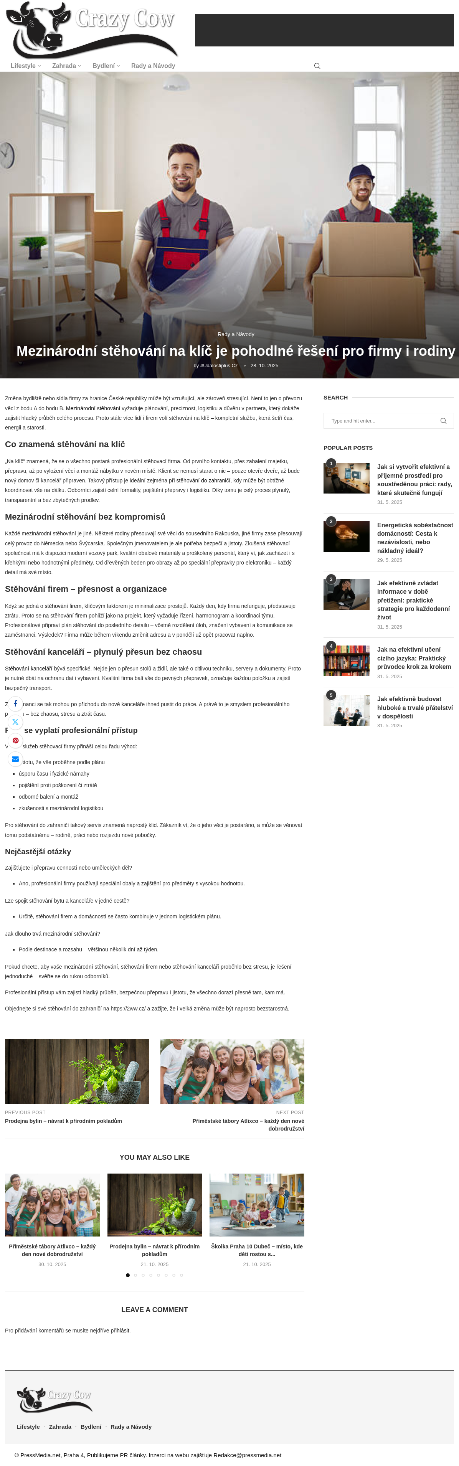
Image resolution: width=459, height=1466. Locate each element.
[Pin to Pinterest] (15, 740)
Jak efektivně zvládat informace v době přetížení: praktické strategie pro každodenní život (413, 600)
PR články (132, 1455)
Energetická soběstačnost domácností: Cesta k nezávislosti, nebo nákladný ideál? (415, 538)
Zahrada (64, 66)
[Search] (317, 66)
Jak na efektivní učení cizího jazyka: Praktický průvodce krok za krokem (414, 658)
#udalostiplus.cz (219, 365)
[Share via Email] (15, 759)
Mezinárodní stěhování (93, 408)
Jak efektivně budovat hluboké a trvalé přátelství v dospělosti (415, 708)
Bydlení (103, 66)
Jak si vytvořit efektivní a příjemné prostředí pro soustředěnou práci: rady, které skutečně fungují (414, 480)
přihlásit (120, 1330)
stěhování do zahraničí (203, 480)
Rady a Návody (153, 66)
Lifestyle (23, 66)
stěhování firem (63, 606)
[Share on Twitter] (15, 722)
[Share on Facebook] (15, 704)
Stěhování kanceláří (29, 668)
